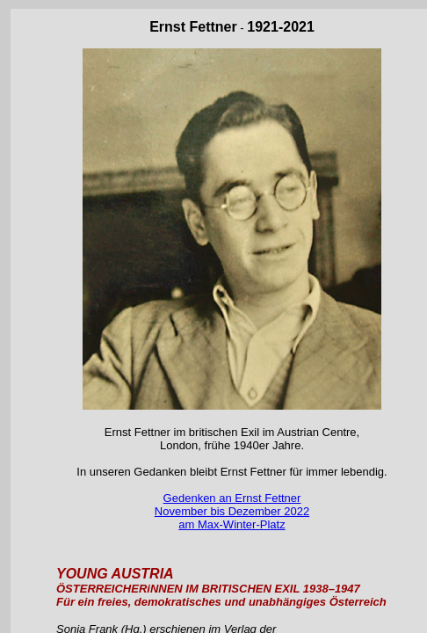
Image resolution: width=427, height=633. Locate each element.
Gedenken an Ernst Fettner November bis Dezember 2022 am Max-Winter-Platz (232, 511)
